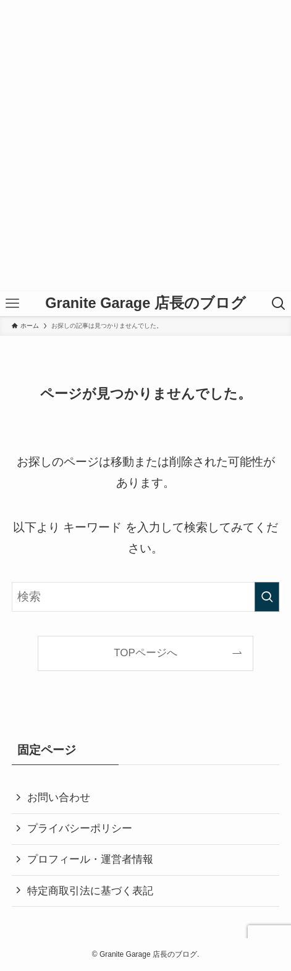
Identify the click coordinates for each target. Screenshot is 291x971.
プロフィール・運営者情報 (90, 859)
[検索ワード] (145, 597)
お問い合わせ (58, 797)
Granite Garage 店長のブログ (145, 303)
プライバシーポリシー (79, 828)
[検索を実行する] (267, 597)
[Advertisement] (145, 145)
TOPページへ (145, 653)
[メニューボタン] (12, 303)
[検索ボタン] (278, 303)
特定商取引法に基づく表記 (90, 891)
